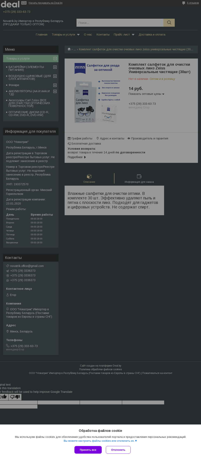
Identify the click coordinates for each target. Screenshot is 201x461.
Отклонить (118, 449)
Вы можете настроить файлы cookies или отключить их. (99, 440)
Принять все (88, 449)
